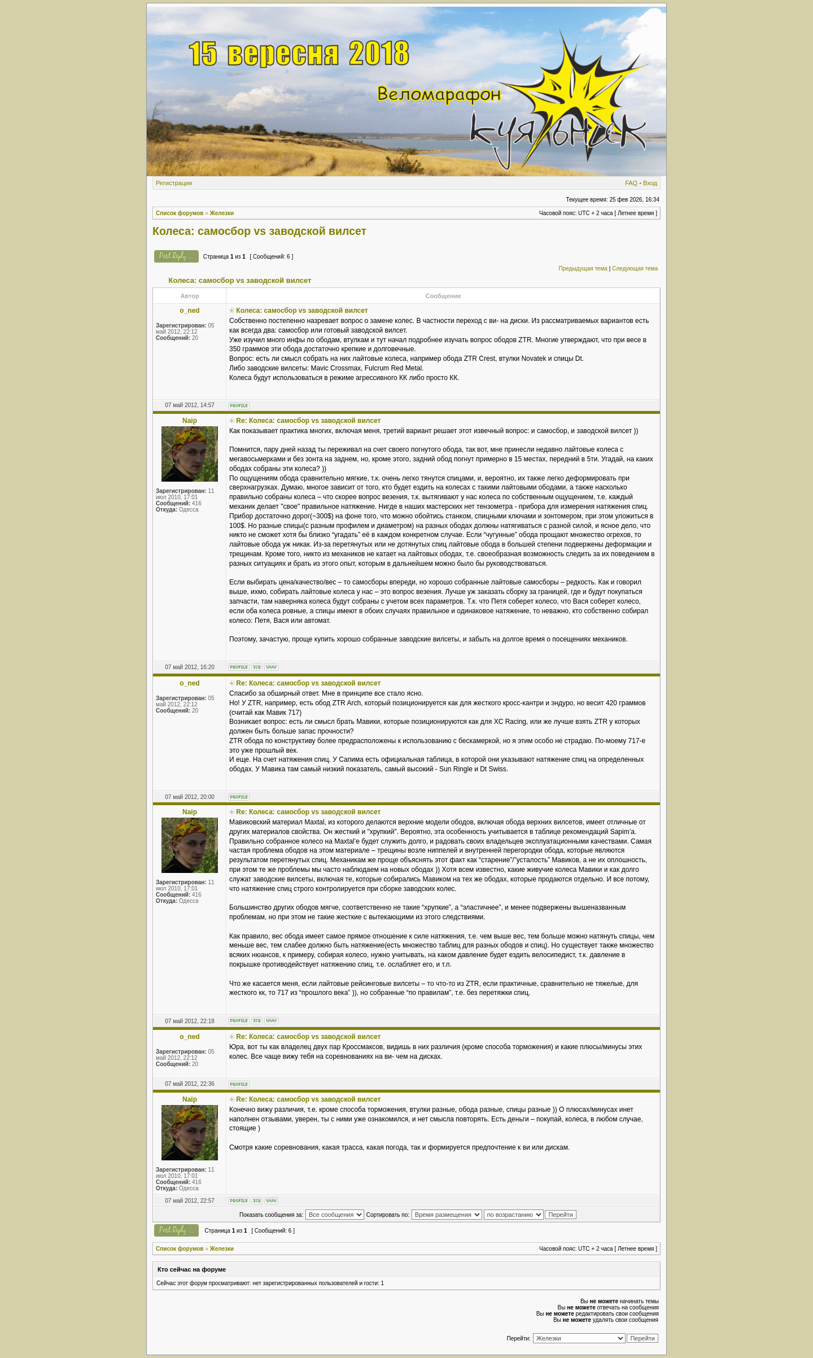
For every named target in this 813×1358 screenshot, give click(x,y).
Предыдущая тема (582, 268)
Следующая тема (635, 268)
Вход (650, 183)
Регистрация (174, 183)
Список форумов (180, 213)
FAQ (631, 183)
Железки (222, 213)
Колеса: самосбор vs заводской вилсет (259, 231)
